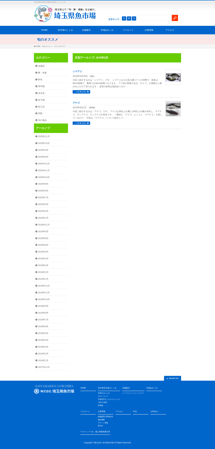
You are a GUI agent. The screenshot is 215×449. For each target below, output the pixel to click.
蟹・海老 (42, 72)
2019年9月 (43, 231)
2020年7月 (43, 197)
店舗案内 (86, 30)
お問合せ (154, 411)
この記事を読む (80, 92)
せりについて (103, 396)
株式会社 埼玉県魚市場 (103, 443)
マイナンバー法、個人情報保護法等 (95, 432)
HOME (44, 30)
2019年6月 (43, 245)
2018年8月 (43, 313)
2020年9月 (43, 184)
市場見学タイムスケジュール (109, 399)
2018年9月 (43, 306)
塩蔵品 (41, 66)
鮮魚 (92, 76)
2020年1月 (43, 218)
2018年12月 (44, 285)
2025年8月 (43, 157)
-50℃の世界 (102, 402)
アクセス (170, 30)
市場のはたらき (104, 393)
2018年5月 (43, 333)
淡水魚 (41, 93)
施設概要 (101, 420)
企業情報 (149, 30)
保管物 (100, 405)
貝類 (40, 113)
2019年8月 (43, 238)
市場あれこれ (107, 30)
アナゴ (76, 103)
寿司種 (91, 108)
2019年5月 (43, 251)
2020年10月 (44, 177)
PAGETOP (174, 378)
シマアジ (77, 71)
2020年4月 (43, 211)
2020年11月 (44, 170)
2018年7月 (43, 319)
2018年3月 (43, 347)
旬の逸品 (42, 120)
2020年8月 (43, 190)
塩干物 (41, 100)
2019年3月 (43, 265)
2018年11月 (44, 292)
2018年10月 (44, 299)
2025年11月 (44, 136)
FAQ (135, 411)
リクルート (128, 30)
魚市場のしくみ (65, 30)
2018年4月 (43, 340)
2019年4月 (43, 258)
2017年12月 (44, 367)
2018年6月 (43, 326)
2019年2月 (43, 272)
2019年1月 (43, 279)
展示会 (100, 426)
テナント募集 (103, 423)
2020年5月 (43, 204)
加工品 (41, 106)
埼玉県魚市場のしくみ (107, 388)
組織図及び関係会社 (105, 416)
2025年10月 (44, 143)
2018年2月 (43, 353)
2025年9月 (43, 150)
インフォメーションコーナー (133, 393)
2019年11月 (44, 224)
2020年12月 (44, 163)
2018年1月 (43, 360)
